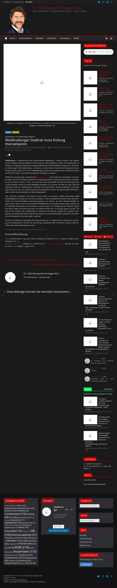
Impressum (7, 580)
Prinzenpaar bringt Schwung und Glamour (105, 74)
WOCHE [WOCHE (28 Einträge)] (31, 563)
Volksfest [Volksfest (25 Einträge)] (13, 561)
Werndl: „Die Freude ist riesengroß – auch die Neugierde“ (106, 155)
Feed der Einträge (86, 539)
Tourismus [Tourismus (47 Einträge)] (25, 554)
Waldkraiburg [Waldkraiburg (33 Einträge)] (12, 563)
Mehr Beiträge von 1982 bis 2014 (91, 559)
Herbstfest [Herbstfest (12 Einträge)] (26, 531)
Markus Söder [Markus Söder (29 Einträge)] (23, 538)
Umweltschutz (9, 150)
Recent (98, 237)
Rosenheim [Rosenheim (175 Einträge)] (25, 551)
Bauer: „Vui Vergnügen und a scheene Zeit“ (104, 123)
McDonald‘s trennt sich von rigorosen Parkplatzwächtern (31, 259)
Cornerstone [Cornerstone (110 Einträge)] (15, 514)
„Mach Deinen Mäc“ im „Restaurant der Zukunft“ (105, 188)
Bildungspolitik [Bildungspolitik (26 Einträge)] (12, 508)
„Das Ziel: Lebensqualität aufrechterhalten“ (105, 220)
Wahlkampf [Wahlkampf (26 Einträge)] (25, 560)
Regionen (39, 38)
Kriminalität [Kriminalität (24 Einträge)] (10, 538)
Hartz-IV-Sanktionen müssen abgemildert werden (56, 265)
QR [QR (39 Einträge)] (11, 547)
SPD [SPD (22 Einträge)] (8, 555)
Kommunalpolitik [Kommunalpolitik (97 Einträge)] (24, 534)
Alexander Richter (97, 376)
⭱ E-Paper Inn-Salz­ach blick (54, 244)
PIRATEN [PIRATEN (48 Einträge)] (25, 543)
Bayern (8, 132)
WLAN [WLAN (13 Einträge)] (23, 563)
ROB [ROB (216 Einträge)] (22, 547)
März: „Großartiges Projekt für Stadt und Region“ (98, 303)
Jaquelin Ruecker (96, 368)
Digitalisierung (25, 38)
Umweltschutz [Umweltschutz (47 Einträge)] (13, 557)
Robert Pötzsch (67, 147)
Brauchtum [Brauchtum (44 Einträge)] (27, 508)
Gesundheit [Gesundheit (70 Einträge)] (13, 530)
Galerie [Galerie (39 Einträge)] (23, 527)
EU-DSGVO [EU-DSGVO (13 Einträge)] (9, 525)
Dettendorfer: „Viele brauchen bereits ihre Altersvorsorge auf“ (106, 107)
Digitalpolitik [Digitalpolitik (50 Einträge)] (13, 522)
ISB (51, 147)
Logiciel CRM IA (96, 358)
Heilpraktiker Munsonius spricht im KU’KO (106, 172)
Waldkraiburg (18, 150)
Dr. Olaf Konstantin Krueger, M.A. (57, 8)
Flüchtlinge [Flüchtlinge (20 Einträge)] (26, 525)
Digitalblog (65, 38)
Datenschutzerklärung (19, 580)
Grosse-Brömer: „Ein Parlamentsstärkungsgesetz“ (106, 139)
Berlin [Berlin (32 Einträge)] (21, 505)
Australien (51, 38)
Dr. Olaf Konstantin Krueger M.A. (37, 147)
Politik (12, 38)
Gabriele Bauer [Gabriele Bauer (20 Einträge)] (11, 527)
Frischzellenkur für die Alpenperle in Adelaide (98, 344)
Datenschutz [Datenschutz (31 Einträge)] (18, 520)
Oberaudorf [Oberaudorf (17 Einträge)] (13, 544)
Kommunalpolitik (57, 147)
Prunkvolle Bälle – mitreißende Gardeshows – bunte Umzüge (98, 404)
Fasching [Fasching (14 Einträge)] (17, 525)
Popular (88, 237)
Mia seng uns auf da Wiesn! (104, 263)
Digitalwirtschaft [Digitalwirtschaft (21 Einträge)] (28, 523)
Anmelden (83, 535)
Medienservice (104, 202)
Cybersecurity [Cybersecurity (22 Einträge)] (23, 517)
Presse (76, 38)
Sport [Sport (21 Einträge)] (14, 555)
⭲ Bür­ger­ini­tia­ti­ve (43, 177)
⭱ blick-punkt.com (16, 244)
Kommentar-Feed (86, 542)
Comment (108, 237)
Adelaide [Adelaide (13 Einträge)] (8, 505)
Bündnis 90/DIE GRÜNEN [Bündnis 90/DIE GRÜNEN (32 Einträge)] (17, 510)
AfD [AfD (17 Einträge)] (14, 506)
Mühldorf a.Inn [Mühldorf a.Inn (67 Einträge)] (17, 540)
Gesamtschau (108, 389)
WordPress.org (85, 545)
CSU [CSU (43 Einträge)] (13, 517)
